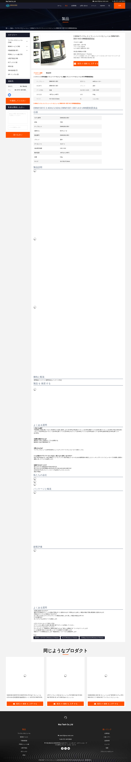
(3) (13, 74)
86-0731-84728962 (118, 1)
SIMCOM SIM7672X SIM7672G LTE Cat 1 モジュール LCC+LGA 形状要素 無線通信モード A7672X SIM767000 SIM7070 (25, 696)
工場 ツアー (107, 737)
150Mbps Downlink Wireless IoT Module (92, 637)
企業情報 (73, 5)
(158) (15, 41)
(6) (12, 62)
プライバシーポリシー (107, 751)
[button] (37, 63)
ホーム (59, 5)
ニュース (107, 744)
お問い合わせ (84, 5)
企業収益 (107, 733)
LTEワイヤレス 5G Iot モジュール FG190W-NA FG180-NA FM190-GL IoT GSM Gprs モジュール (65, 696)
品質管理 (107, 740)
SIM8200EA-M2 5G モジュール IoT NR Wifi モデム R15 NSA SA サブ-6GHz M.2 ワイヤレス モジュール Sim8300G (105, 696)
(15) (15, 54)
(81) (13, 50)
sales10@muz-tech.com (101, 1)
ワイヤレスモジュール (21, 28)
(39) (13, 58)
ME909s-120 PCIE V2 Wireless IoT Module (47, 637)
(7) (12, 70)
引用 (119, 5)
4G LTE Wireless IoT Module (70, 637)
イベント (93, 5)
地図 (107, 748)
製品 (66, 5)
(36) (14, 46)
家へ (7, 28)
